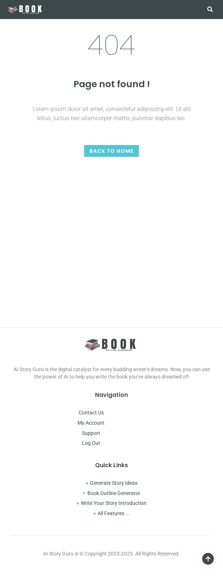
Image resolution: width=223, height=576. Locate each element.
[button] (210, 9)
